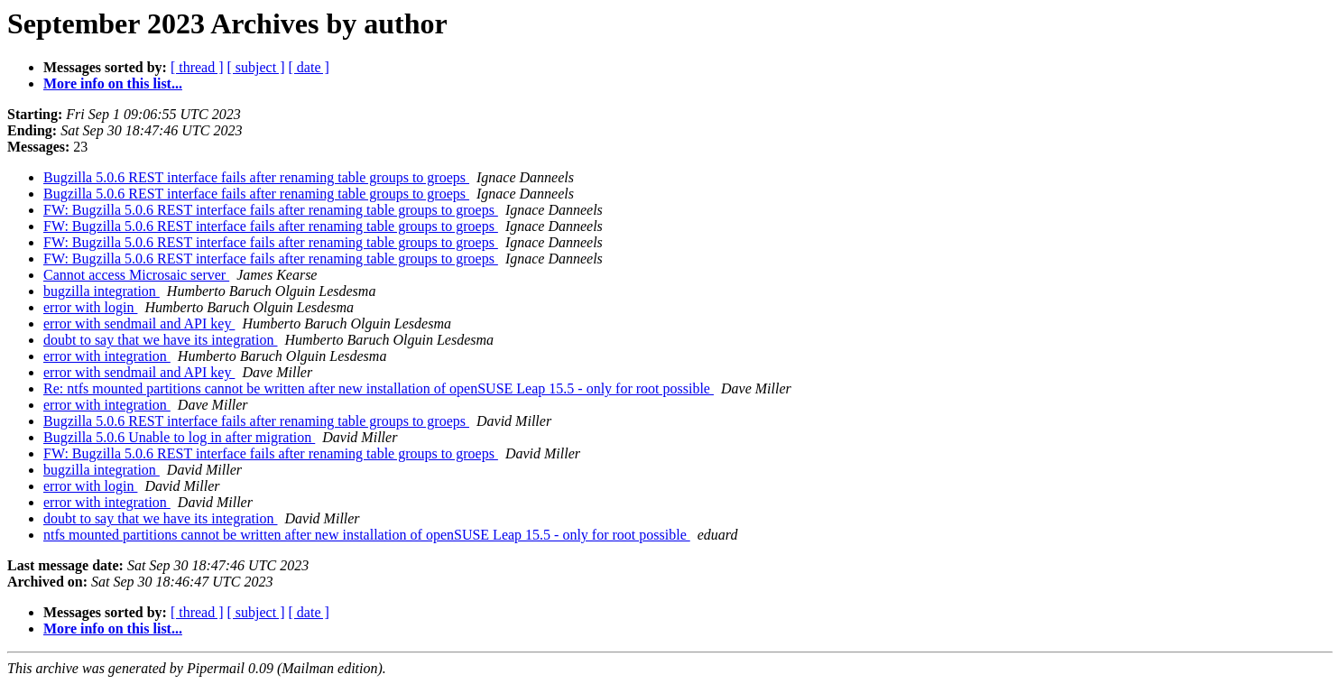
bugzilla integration (101, 291)
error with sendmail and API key (139, 323)
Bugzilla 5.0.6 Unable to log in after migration (179, 437)
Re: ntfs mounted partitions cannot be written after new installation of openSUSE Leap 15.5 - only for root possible (378, 388)
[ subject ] (256, 67)
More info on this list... (112, 83)
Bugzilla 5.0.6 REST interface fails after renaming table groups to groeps (256, 177)
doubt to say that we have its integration (160, 339)
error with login (90, 307)
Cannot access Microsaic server (136, 274)
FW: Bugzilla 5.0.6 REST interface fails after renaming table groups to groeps (270, 209)
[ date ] (309, 67)
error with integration (107, 356)
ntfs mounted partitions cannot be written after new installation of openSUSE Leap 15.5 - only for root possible (366, 534)
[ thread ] (197, 67)
